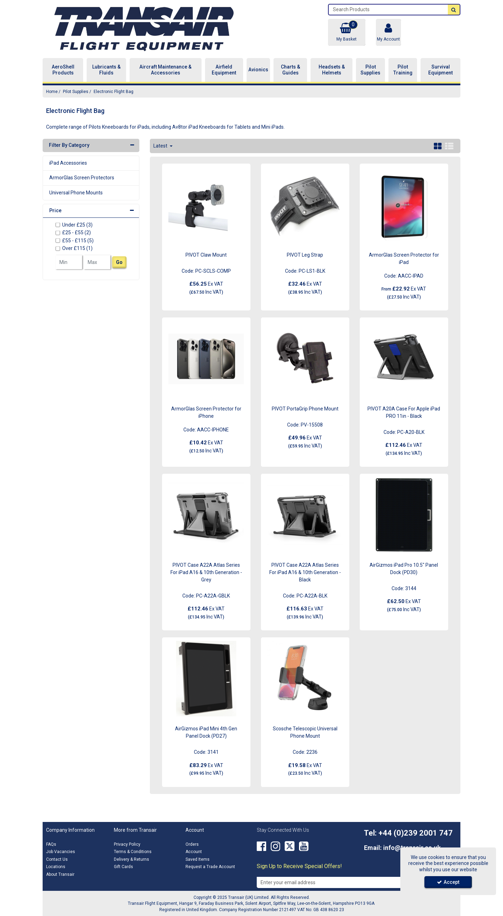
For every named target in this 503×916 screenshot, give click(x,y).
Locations (55, 866)
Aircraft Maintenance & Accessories (165, 70)
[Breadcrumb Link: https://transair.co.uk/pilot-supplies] (75, 91)
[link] (261, 846)
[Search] (388, 10)
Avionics (258, 69)
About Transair (60, 874)
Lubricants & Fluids (106, 70)
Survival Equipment (440, 70)
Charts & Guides (290, 70)
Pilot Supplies (370, 70)
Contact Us (57, 859)
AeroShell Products (63, 70)
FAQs (51, 844)
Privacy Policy (127, 844)
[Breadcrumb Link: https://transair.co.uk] (52, 91)
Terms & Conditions (133, 851)
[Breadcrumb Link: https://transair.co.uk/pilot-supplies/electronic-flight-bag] (113, 91)
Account (193, 851)
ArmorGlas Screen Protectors (81, 177)
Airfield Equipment (224, 70)
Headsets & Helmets (332, 70)
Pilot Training (403, 70)
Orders (192, 844)
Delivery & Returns (131, 859)
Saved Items (197, 859)
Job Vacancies (60, 851)
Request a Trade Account (210, 866)
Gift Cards (123, 866)
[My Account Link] (388, 32)
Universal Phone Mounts (76, 192)
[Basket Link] (346, 32)
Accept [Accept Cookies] (448, 882)
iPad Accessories (68, 163)
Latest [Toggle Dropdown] (160, 146)
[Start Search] (454, 10)
